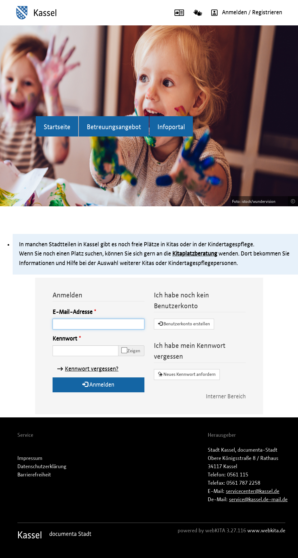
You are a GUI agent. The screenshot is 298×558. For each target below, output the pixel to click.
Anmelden (98, 384)
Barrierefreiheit (34, 474)
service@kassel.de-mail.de (258, 499)
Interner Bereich (226, 397)
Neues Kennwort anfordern (187, 374)
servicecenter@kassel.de (252, 491)
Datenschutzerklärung (42, 466)
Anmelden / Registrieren (244, 13)
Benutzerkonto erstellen (184, 323)
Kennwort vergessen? (91, 369)
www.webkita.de (266, 530)
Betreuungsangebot (114, 127)
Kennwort (65, 339)
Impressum (29, 458)
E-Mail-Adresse (72, 312)
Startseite (57, 127)
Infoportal (171, 127)
